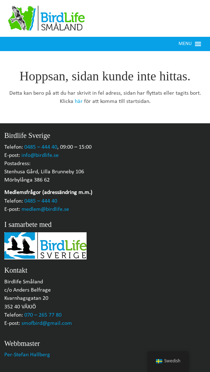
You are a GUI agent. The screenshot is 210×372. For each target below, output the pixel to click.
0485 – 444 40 (40, 147)
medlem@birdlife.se (45, 209)
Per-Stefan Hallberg (27, 355)
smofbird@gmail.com (46, 323)
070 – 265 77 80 (43, 315)
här (79, 101)
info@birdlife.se (40, 155)
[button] (185, 44)
